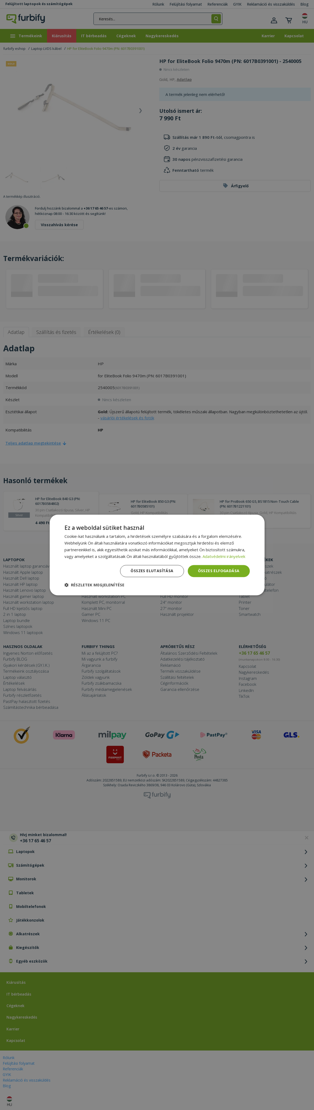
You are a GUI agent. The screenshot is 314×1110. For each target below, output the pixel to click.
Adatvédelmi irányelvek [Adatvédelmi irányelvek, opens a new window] (224, 556)
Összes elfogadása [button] (219, 570)
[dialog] (157, 555)
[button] (94, 585)
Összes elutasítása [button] (152, 570)
